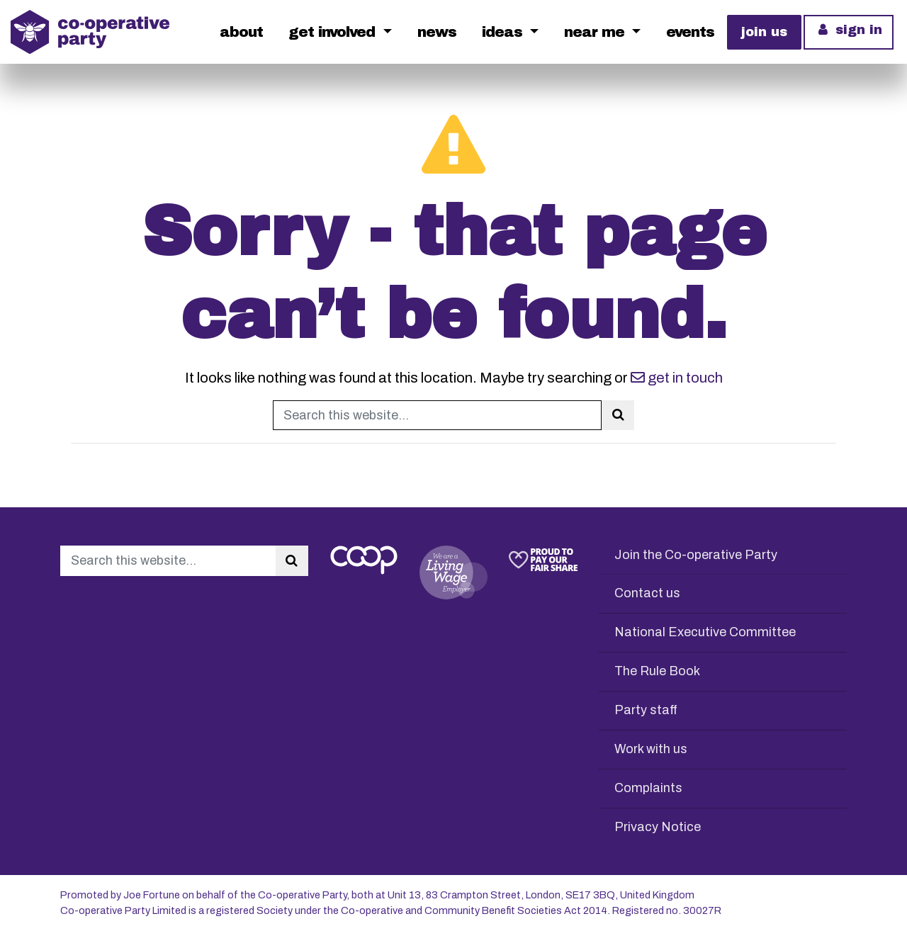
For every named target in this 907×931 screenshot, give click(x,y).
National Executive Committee (705, 632)
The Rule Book (657, 671)
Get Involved (333, 32)
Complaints (648, 788)
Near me (596, 32)
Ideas (504, 32)
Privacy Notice (657, 827)
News (436, 32)
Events (690, 32)
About (241, 32)
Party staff (645, 710)
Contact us (647, 593)
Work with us (650, 749)
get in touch (677, 377)
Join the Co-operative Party (695, 555)
